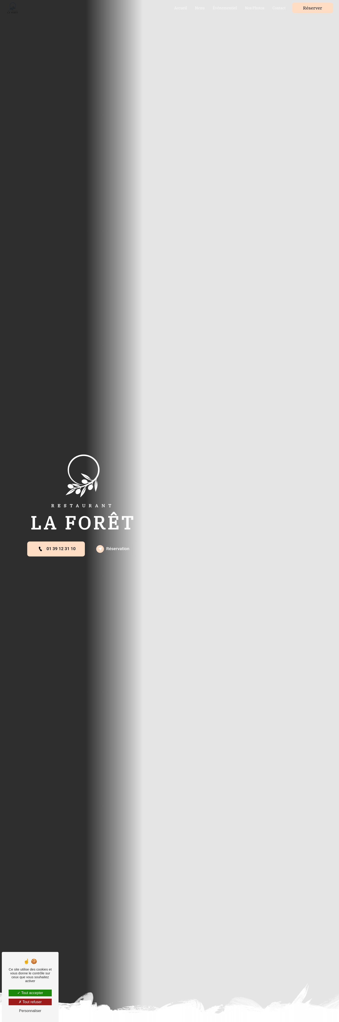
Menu (200, 8)
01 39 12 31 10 (56, 549)
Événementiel (225, 8)
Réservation (112, 549)
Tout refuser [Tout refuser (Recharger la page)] (30, 1002)
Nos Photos (254, 8)
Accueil (180, 8)
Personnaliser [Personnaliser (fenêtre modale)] (30, 1011)
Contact (279, 8)
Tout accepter (30, 993)
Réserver (312, 8)
